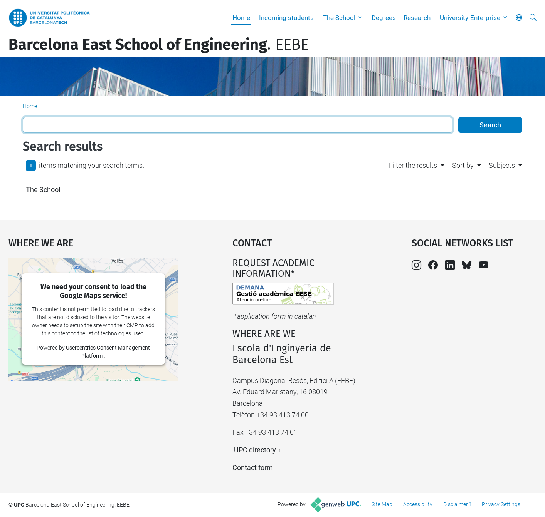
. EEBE (158, 44)
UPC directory (255, 450)
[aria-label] (533, 17)
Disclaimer (455, 504)
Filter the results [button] (413, 165)
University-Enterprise (470, 18)
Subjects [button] (502, 165)
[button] (362, 18)
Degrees (384, 18)
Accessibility (417, 504)
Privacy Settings (501, 504)
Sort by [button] (463, 165)
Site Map (382, 504)
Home (241, 18)
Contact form (252, 467)
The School (339, 18)
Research (417, 18)
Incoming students (286, 18)
